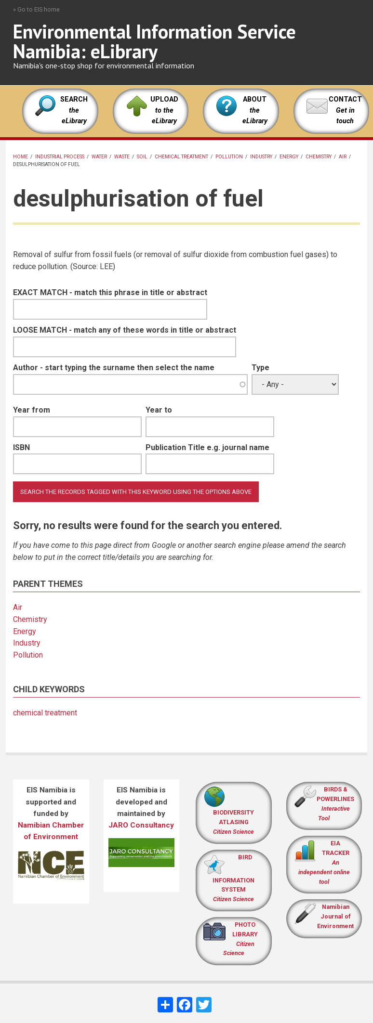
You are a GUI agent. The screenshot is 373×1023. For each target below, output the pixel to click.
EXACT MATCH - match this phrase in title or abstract (110, 292)
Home (20, 156)
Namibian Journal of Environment (335, 916)
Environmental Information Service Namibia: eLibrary (154, 41)
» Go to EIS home (36, 9)
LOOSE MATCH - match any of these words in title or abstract (124, 330)
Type (260, 367)
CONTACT (345, 99)
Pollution (229, 156)
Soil (142, 156)
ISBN (21, 447)
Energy (289, 156)
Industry (261, 156)
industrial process (59, 156)
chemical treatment (181, 156)
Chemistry (319, 156)
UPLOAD (164, 110)
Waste (122, 156)
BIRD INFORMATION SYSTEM (233, 878)
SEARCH (74, 110)
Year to (159, 409)
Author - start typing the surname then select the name (113, 367)
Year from (31, 409)
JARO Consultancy (141, 825)
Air (342, 156)
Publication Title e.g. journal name (207, 447)
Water (99, 156)
